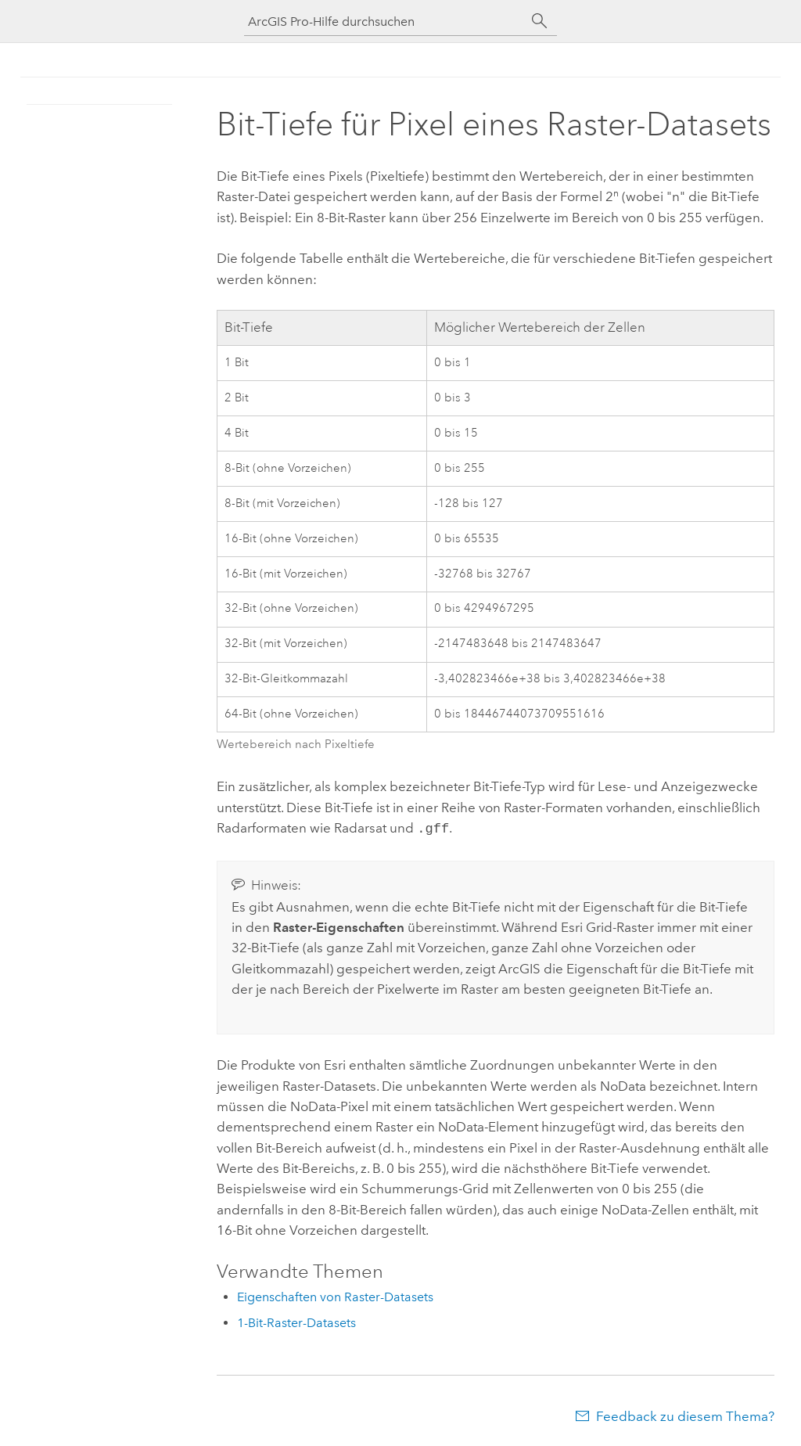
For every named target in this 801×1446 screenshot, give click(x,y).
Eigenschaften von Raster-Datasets (335, 1295)
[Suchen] (540, 21)
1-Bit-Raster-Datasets (296, 1321)
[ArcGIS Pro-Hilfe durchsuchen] (385, 21)
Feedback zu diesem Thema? (685, 1415)
